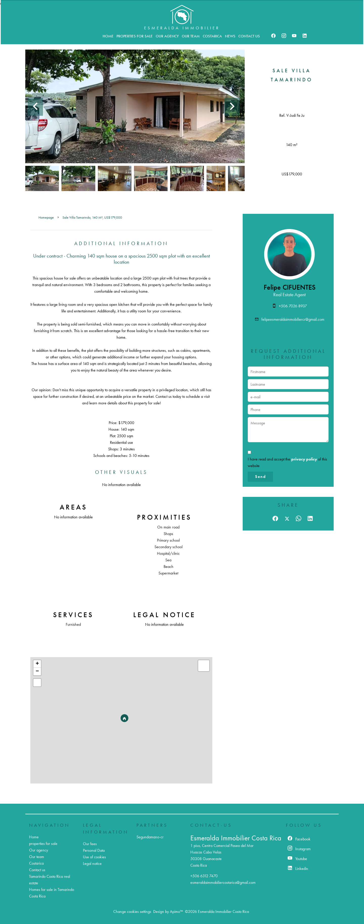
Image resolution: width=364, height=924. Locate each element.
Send (260, 476)
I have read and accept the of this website (287, 462)
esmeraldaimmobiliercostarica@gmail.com (223, 882)
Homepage (46, 217)
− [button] (37, 671)
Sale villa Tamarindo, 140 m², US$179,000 (92, 217)
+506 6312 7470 (204, 875)
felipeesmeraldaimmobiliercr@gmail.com (292, 319)
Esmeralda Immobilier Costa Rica (235, 838)
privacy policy (304, 459)
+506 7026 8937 (293, 306)
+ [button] (37, 664)
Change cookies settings (132, 911)
